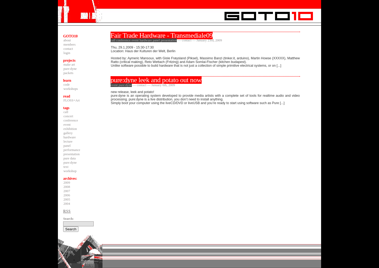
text (65, 167)
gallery (68, 133)
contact (68, 49)
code (66, 84)
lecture (67, 141)
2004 (66, 204)
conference (70, 120)
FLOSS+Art (71, 100)
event (67, 124)
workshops (70, 89)
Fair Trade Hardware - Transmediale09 (162, 35)
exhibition (70, 129)
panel (67, 146)
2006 (66, 195)
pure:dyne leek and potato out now (156, 80)
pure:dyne (70, 69)
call (65, 112)
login (66, 53)
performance (71, 150)
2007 (66, 191)
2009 (66, 182)
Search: (68, 219)
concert (68, 116)
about (67, 40)
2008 (66, 187)
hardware (69, 137)
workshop (70, 171)
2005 (66, 199)
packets (68, 73)
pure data (69, 158)
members (69, 44)
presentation (71, 154)
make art (69, 64)
